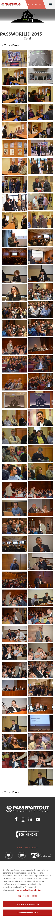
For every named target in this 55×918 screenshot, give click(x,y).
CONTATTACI (35, 4)
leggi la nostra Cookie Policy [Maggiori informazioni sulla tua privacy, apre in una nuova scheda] (28, 892)
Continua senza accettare (27, 907)
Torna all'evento (11, 45)
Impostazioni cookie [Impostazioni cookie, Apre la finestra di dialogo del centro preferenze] (27, 898)
